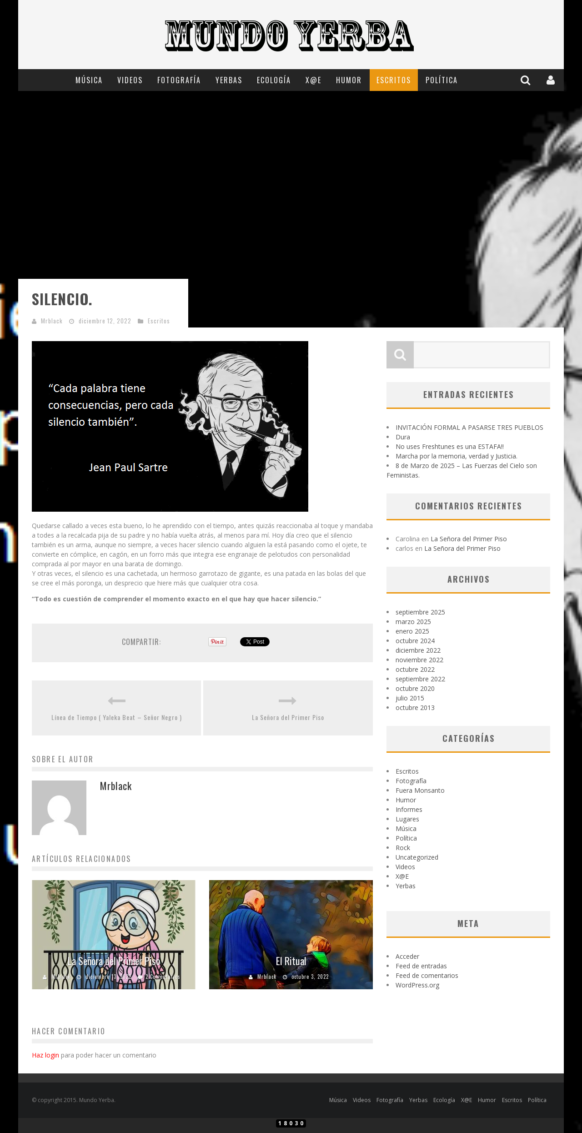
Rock (403, 847)
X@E (313, 80)
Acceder (407, 956)
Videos (130, 80)
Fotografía (179, 80)
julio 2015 (410, 698)
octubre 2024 (415, 640)
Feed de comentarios (427, 975)
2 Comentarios (163, 976)
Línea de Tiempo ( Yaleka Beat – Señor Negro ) (116, 717)
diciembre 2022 (418, 650)
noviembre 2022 (419, 659)
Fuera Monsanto (420, 790)
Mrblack (52, 320)
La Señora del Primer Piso (288, 717)
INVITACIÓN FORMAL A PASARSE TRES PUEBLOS (469, 427)
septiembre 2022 (420, 679)
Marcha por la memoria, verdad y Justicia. (456, 456)
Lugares (407, 819)
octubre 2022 (415, 669)
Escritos (393, 80)
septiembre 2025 (420, 612)
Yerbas (229, 80)
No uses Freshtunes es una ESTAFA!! (450, 446)
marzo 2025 (413, 621)
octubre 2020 (415, 688)
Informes (409, 809)
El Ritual (291, 960)
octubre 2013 (415, 707)
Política (442, 80)
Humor (349, 80)
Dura (403, 437)
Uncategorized (417, 857)
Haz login (45, 1055)
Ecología (274, 80)
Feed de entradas (421, 966)
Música (89, 80)
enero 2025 (412, 631)
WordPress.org (417, 985)
